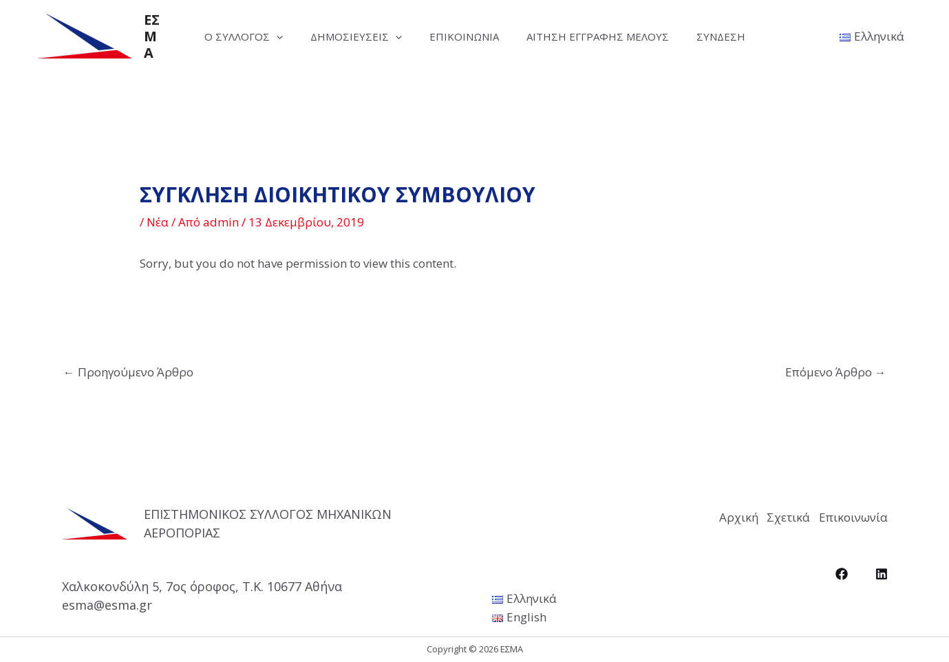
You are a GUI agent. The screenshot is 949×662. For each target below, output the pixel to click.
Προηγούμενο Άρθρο (128, 372)
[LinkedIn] (881, 569)
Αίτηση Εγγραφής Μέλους (604, 36)
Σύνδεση (734, 36)
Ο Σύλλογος (230, 36)
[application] (262, 36)
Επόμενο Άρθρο (835, 372)
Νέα (158, 222)
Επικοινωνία (464, 36)
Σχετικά (763, 514)
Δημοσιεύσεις (349, 36)
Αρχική (687, 514)
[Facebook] (841, 569)
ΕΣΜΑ (137, 36)
